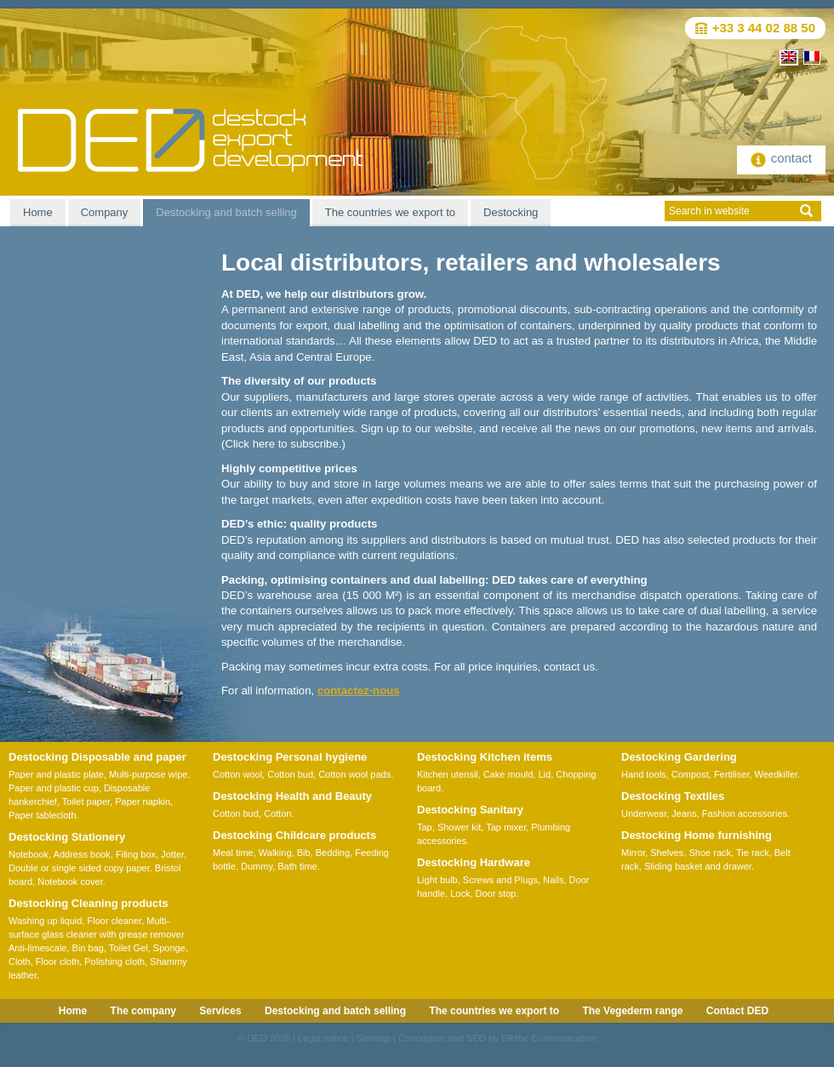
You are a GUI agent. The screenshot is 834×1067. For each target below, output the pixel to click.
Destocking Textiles (672, 796)
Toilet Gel (128, 948)
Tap (424, 827)
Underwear (643, 813)
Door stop (496, 893)
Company (105, 212)
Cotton (277, 813)
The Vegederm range (632, 1011)
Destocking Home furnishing (696, 835)
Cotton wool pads (354, 774)
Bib (304, 852)
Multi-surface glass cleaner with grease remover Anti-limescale (97, 934)
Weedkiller (776, 774)
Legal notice (323, 1038)
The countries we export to (390, 212)
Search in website (709, 211)
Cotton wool (237, 774)
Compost (690, 774)
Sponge (169, 948)
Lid (545, 774)
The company (143, 1011)
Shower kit (459, 827)
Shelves (666, 852)
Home (38, 212)
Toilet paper (86, 801)
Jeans (683, 813)
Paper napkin (142, 801)
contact (781, 158)
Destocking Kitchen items (484, 756)
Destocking (510, 212)
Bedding (333, 852)
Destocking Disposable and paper (97, 756)
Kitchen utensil (447, 774)
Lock (460, 893)
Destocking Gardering (679, 756)
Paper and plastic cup (54, 788)
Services (220, 1011)
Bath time (297, 866)
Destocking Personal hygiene (290, 756)
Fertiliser (732, 774)
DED (256, 1038)
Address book (82, 854)
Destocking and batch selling (226, 212)
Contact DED (737, 1011)
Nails (553, 880)
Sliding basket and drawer (697, 866)
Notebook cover (69, 881)
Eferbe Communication (549, 1038)
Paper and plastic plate (56, 774)
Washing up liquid (45, 921)
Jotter (172, 854)
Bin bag (88, 948)
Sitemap (373, 1038)
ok (806, 210)
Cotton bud (290, 774)
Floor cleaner (115, 921)
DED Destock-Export (190, 141)
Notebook (29, 854)
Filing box (136, 854)
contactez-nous (358, 690)
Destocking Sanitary (470, 809)
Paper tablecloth (43, 815)
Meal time (233, 852)
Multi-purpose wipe (148, 774)
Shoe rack (710, 852)
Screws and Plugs (500, 880)
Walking (275, 852)
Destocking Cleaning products (89, 903)
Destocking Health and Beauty (292, 796)
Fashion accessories (744, 813)
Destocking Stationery (67, 836)
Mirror (633, 852)
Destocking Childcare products (294, 835)
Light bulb (437, 880)
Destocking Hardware (473, 862)
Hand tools (643, 774)
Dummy (256, 866)
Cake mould (508, 774)
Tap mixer (506, 827)
